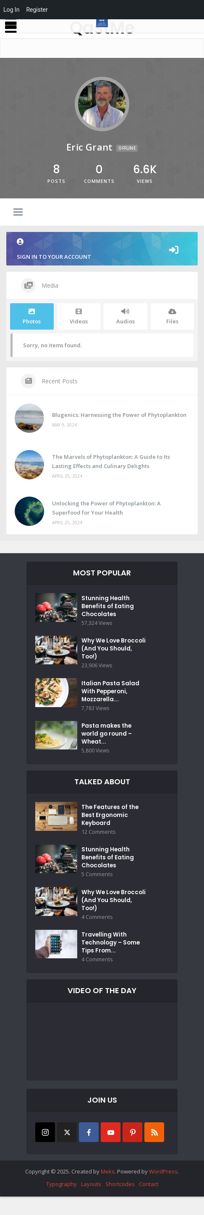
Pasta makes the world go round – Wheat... (107, 742)
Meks (108, 1190)
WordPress (163, 1190)
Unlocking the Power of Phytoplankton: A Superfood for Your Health (106, 508)
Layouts (91, 1202)
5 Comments (96, 888)
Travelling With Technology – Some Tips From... (111, 960)
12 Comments (98, 843)
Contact (148, 1202)
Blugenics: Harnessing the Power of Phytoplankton (119, 415)
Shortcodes (120, 1202)
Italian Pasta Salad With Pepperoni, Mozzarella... (111, 697)
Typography (61, 1202)
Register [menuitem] (36, 9)
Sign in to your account (102, 249)
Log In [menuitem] (11, 9)
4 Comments (96, 933)
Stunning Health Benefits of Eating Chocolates (108, 607)
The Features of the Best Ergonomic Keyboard (111, 825)
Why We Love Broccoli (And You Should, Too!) (114, 652)
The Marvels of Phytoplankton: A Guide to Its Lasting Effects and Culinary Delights (111, 461)
